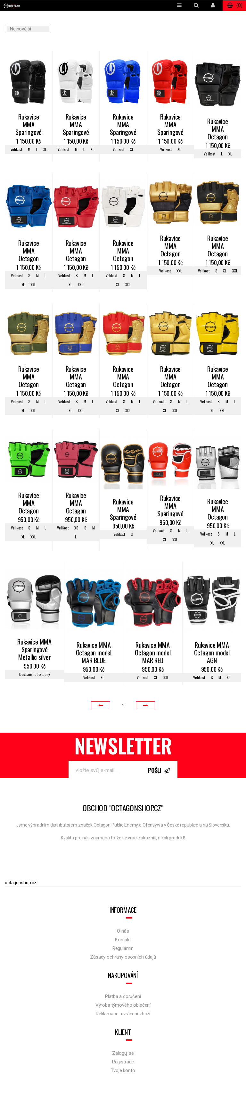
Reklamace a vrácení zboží (123, 1014)
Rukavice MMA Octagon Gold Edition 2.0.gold (170, 246)
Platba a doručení (123, 996)
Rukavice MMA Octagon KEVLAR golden (170, 377)
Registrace (123, 1062)
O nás (123, 931)
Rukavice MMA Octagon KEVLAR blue (28, 251)
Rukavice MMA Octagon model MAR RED (152, 653)
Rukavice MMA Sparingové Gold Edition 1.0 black (123, 510)
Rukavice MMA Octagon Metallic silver (217, 509)
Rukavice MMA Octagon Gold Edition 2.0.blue (76, 377)
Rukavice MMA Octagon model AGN (212, 653)
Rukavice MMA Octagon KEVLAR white (123, 251)
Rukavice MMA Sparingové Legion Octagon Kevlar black (28, 125)
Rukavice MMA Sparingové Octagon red (170, 506)
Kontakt (123, 940)
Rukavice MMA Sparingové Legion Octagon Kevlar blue (123, 125)
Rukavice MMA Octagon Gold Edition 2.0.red (123, 377)
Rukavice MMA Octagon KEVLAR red (76, 251)
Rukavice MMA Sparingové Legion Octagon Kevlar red (170, 125)
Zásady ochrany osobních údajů (123, 957)
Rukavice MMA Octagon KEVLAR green (28, 503)
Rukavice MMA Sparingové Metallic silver (34, 650)
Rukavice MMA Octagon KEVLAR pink (76, 503)
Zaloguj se (123, 1053)
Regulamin (123, 948)
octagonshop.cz (21, 882)
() (234, 5)
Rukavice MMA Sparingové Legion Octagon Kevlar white (76, 125)
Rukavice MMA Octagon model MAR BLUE (93, 653)
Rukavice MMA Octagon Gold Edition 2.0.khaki (28, 377)
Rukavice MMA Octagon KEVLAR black (217, 129)
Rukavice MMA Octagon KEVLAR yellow (217, 377)
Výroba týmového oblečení (123, 1005)
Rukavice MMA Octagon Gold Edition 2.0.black (217, 246)
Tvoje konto (123, 1070)
